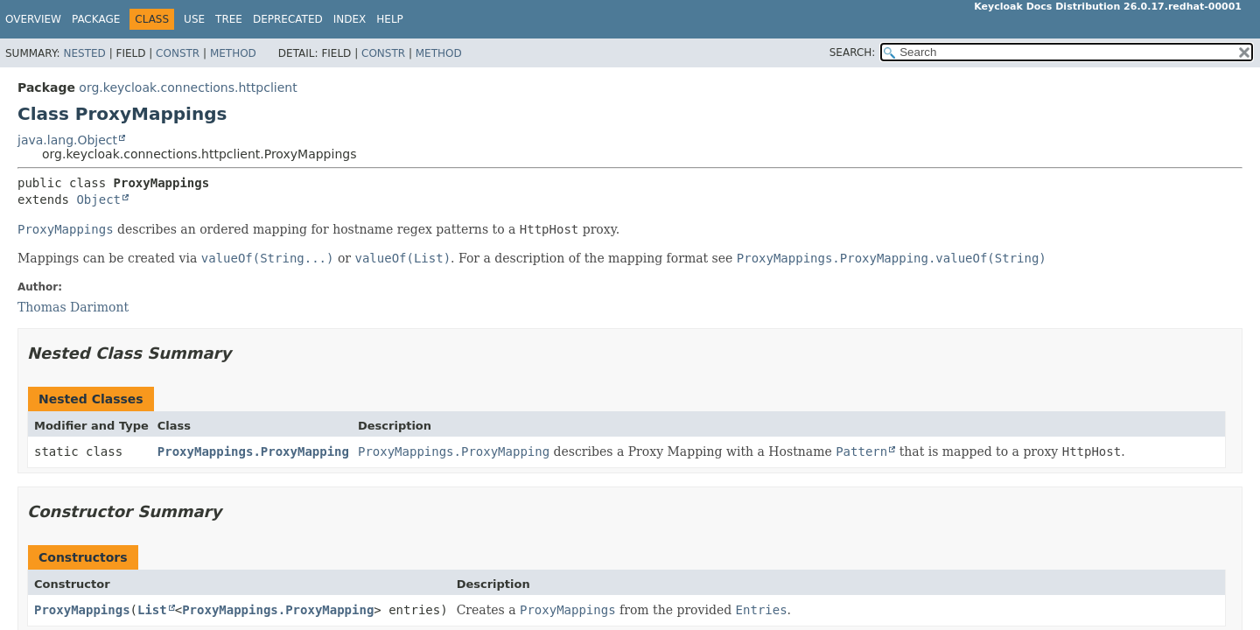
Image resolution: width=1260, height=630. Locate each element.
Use (194, 19)
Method (233, 53)
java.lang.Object (67, 140)
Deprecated (288, 19)
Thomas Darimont (73, 307)
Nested (84, 53)
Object (98, 199)
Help (389, 19)
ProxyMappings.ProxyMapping (253, 451)
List (152, 610)
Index (350, 19)
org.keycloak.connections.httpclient (188, 87)
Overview (33, 19)
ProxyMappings (82, 610)
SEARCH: (853, 52)
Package (96, 19)
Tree (228, 19)
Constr (178, 53)
